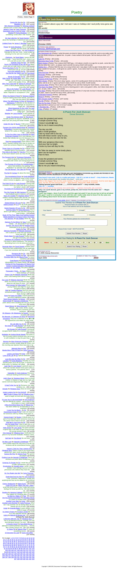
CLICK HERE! (61, 200)
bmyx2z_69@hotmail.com (49, 49)
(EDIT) (43, 17)
